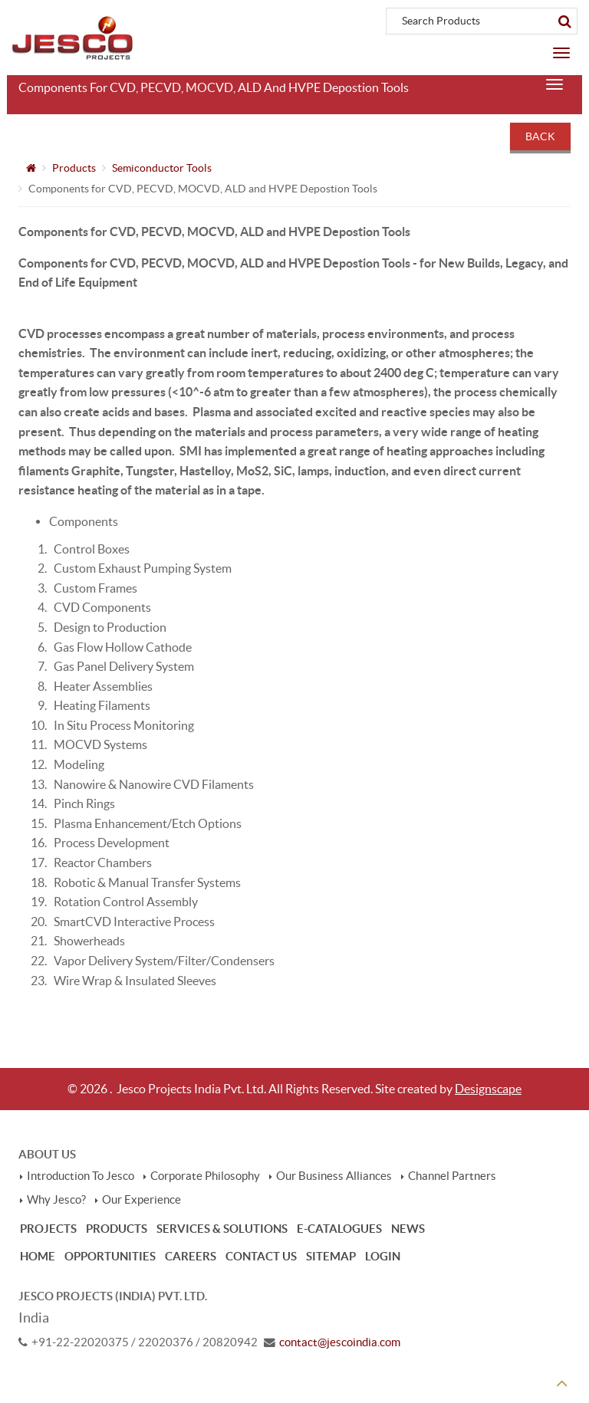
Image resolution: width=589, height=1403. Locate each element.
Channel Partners (452, 1176)
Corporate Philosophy (205, 1176)
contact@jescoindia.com (339, 1342)
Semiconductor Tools (162, 168)
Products (74, 168)
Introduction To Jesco (80, 1176)
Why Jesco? (56, 1200)
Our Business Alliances (334, 1176)
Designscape (488, 1089)
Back (540, 136)
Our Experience (141, 1200)
